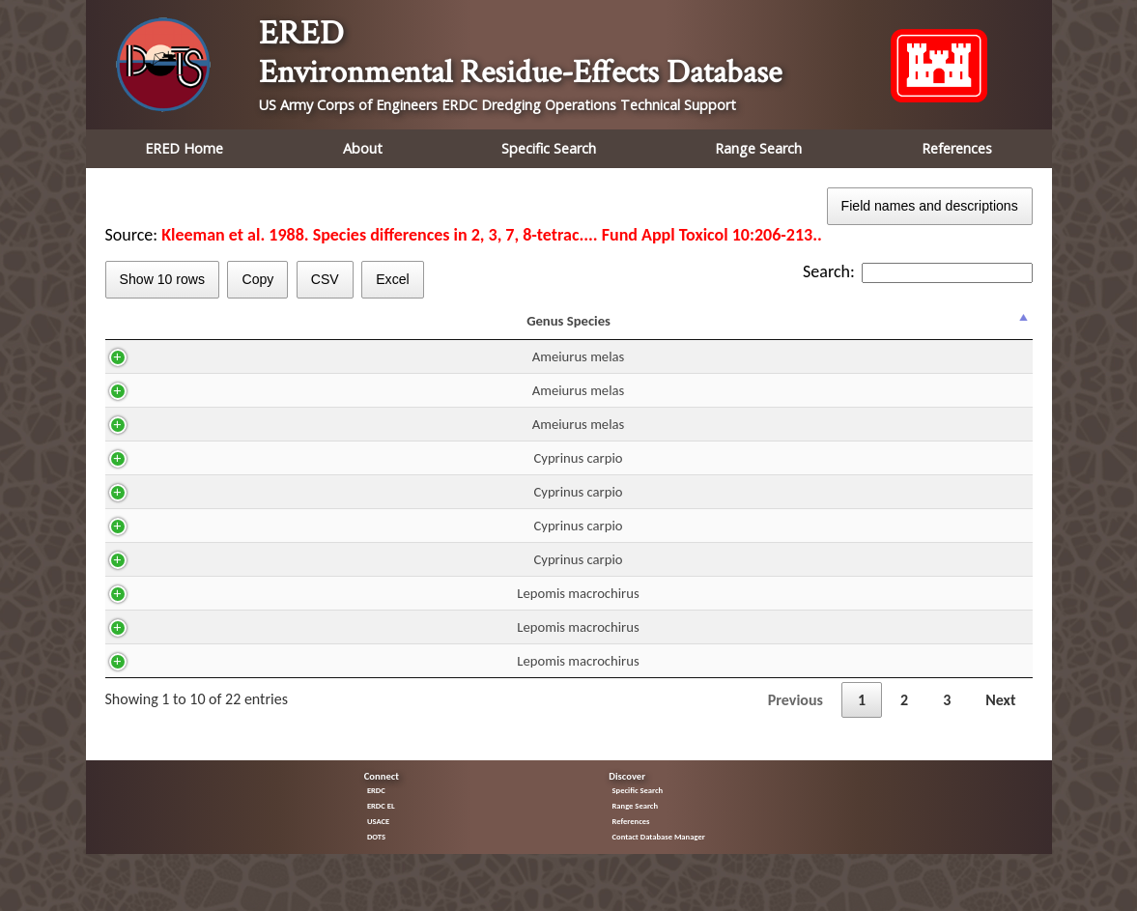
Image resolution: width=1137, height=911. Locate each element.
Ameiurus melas (198, 374)
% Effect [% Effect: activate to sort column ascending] (987, 329)
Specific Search (548, 148)
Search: (917, 271)
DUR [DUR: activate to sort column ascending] (534, 329)
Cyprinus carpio (197, 475)
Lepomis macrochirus (197, 610)
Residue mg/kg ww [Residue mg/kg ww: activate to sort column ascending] (621, 329)
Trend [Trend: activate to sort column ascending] (906, 329)
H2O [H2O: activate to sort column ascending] (391, 329)
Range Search (758, 148)
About (363, 148)
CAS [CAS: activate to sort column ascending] (314, 329)
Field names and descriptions (929, 206)
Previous (795, 717)
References (957, 148)
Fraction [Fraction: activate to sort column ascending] (722, 329)
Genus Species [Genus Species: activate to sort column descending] (188, 329)
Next (1000, 717)
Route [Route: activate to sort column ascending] (461, 329)
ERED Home (184, 148)
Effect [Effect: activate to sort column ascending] (819, 329)
